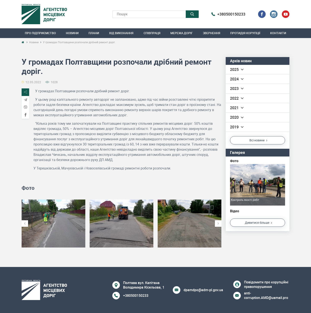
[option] (53, 224)
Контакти (278, 33)
